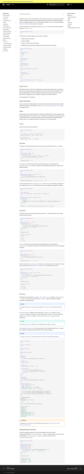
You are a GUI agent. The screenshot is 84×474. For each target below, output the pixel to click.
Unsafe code (5, 50)
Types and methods (7, 31)
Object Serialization (72, 17)
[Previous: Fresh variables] (9, 468)
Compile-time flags (7, 47)
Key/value (70, 22)
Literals (4, 22)
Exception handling (7, 33)
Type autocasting (6, 38)
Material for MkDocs (11, 472)
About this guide (6, 15)
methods (49, 183)
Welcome (5, 7)
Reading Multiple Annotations (74, 27)
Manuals (27, 7)
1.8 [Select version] (12, 4)
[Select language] (47, 4)
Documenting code (7, 20)
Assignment (5, 24)
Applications (69, 15)
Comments (5, 18)
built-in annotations (25, 24)
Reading (69, 25)
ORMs (69, 18)
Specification (11, 7)
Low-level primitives (7, 45)
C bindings (5, 49)
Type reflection (6, 36)
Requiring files (6, 29)
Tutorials (22, 7)
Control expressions (7, 27)
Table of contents (71, 13)
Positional (70, 24)
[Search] (57, 4)
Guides (17, 7)
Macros (4, 40)
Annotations (5, 41)
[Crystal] (3, 4)
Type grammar (6, 34)
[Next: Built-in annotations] (73, 468)
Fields (68, 20)
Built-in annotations (8, 43)
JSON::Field (35, 22)
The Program (6, 17)
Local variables (6, 25)
